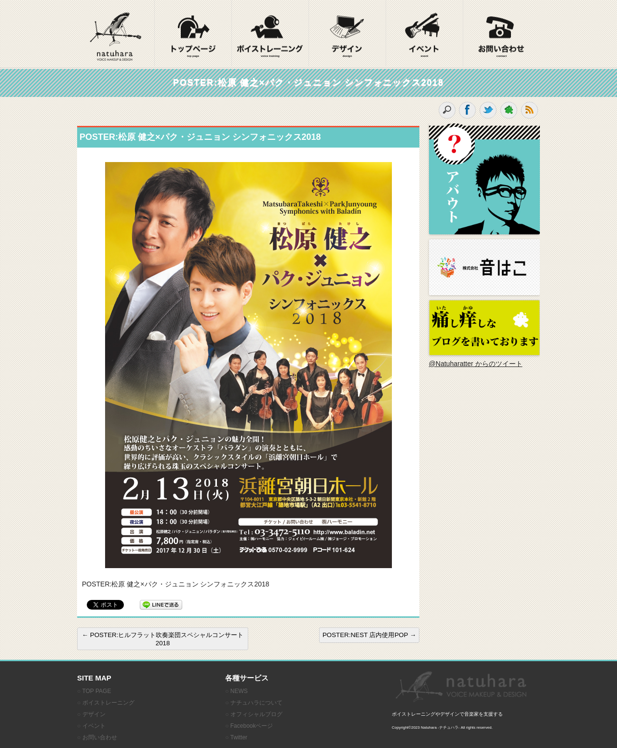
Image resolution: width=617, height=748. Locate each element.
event (425, 55)
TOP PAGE (96, 691)
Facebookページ (251, 725)
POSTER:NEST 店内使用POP (369, 635)
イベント (94, 725)
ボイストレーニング (108, 702)
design (347, 55)
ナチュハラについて (256, 702)
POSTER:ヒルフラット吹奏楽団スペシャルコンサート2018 (163, 639)
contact (501, 55)
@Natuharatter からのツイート (476, 363)
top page (193, 55)
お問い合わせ (99, 737)
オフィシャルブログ (256, 714)
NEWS (239, 691)
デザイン (94, 714)
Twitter (238, 737)
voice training (270, 55)
